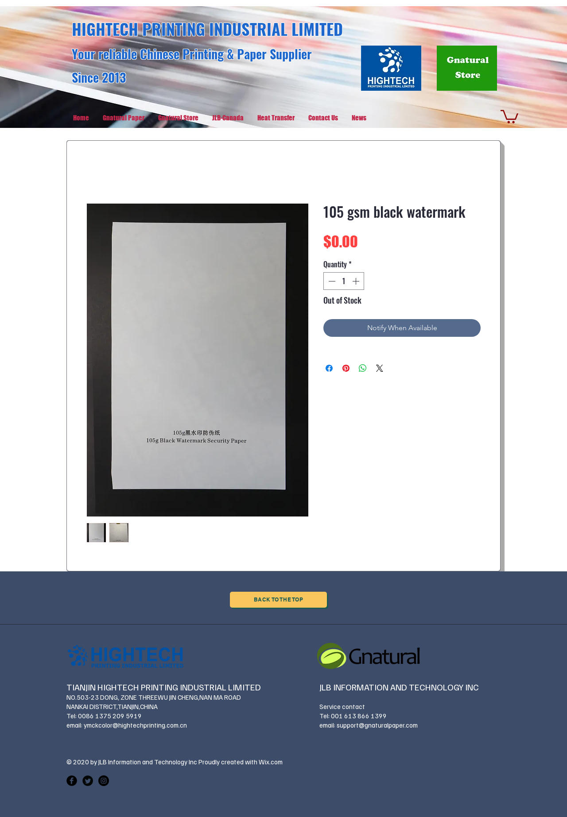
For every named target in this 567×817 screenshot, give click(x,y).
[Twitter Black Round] (87, 780)
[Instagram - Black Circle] (103, 780)
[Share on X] (379, 368)
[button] (509, 115)
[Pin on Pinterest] (346, 368)
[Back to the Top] (278, 600)
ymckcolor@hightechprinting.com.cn (135, 725)
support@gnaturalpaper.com (377, 725)
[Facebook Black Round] (71, 780)
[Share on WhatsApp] (362, 368)
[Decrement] (331, 281)
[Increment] (356, 281)
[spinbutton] (343, 281)
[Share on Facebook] (329, 368)
